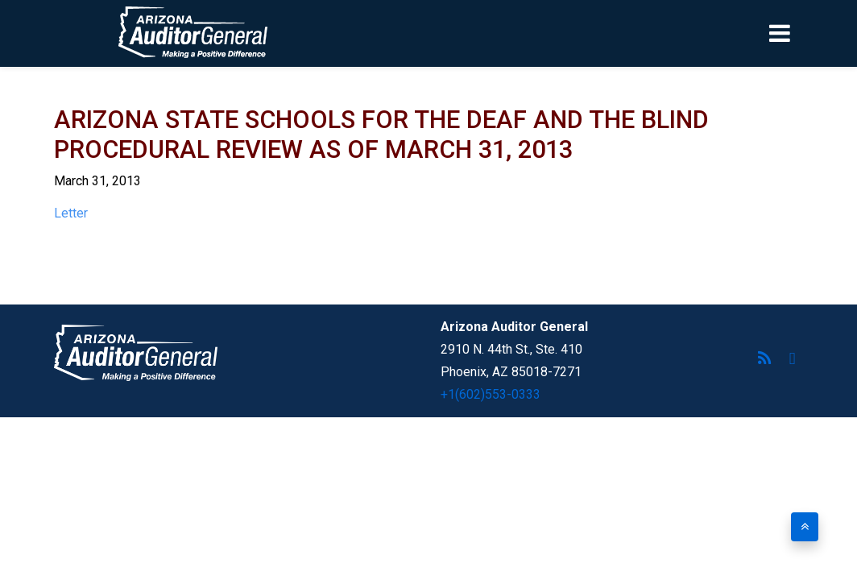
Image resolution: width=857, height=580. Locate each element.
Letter (71, 213)
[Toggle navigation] (807, 33)
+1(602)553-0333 (490, 394)
